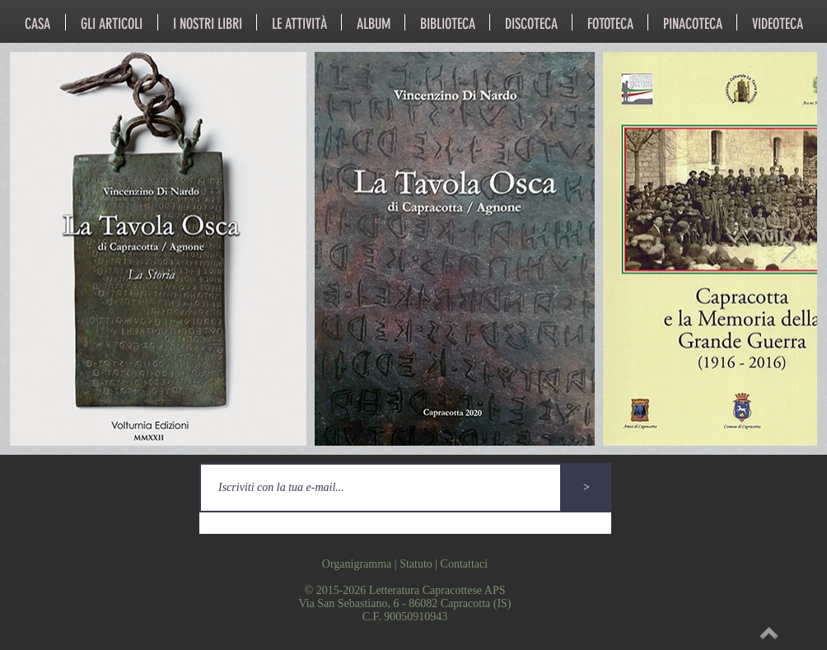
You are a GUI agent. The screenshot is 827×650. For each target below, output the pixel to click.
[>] (586, 487)
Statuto (415, 564)
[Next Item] (788, 249)
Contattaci (464, 564)
